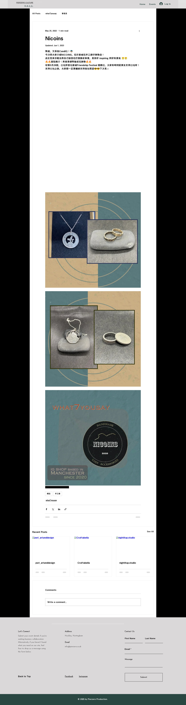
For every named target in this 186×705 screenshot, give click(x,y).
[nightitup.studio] (135, 546)
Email (127, 649)
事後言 (64, 13)
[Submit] (144, 677)
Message (129, 659)
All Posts (36, 13)
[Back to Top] (27, 676)
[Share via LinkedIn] (59, 509)
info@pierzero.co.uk (73, 647)
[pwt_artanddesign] (51, 546)
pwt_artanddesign (45, 563)
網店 (49, 494)
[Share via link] (65, 509)
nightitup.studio (127, 563)
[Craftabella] (93, 546)
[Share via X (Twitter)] (53, 509)
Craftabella (84, 563)
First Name (130, 638)
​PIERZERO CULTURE (24, 2)
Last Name (150, 638)
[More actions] (139, 30)
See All (150, 531)
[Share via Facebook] (46, 509)
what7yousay (51, 13)
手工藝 (57, 494)
